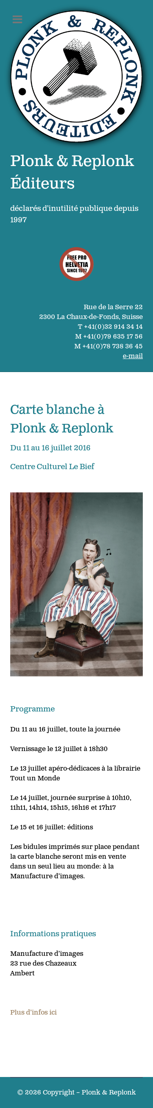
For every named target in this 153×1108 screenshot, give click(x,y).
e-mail (133, 356)
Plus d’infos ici (33, 1012)
